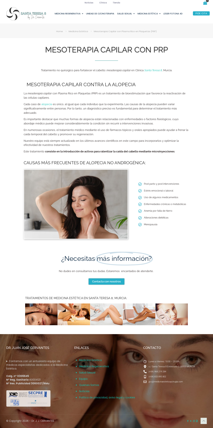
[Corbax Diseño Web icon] (197, 421)
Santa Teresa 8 (153, 70)
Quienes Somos (89, 385)
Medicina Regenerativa (94, 366)
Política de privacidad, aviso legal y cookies (107, 397)
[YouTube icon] (191, 421)
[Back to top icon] (204, 421)
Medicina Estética (78, 31)
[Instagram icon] (194, 421)
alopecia (46, 104)
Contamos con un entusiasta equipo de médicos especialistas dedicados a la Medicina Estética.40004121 (37, 372)
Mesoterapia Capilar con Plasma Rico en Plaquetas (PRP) (125, 31)
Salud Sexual (87, 372)
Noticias (84, 391)
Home (59, 31)
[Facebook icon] (188, 421)
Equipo (83, 379)
